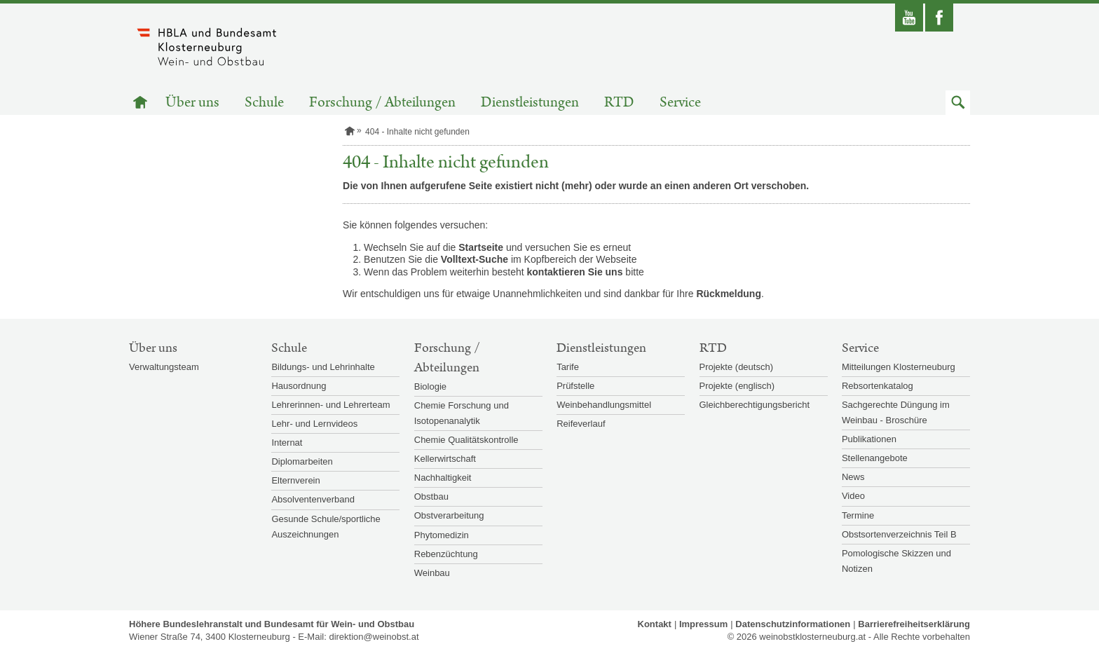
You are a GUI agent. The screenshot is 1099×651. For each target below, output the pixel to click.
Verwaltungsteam (164, 367)
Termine (858, 515)
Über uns (192, 102)
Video (853, 496)
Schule (264, 102)
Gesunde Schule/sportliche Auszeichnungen (325, 527)
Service (680, 102)
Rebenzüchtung (446, 554)
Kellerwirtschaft (445, 458)
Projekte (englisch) (737, 386)
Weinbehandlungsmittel (604, 404)
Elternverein (295, 480)
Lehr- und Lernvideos (314, 423)
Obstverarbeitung (449, 515)
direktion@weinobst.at (373, 636)
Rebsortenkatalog (877, 386)
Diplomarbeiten (301, 461)
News (853, 477)
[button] (958, 102)
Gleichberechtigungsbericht (754, 404)
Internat (286, 442)
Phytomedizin (441, 535)
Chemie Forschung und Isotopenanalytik (461, 413)
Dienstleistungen (530, 102)
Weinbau (432, 573)
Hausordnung (298, 386)
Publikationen (869, 439)
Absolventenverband (313, 499)
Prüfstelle (575, 386)
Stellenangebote (875, 458)
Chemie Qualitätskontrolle (466, 439)
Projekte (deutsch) (736, 367)
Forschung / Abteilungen (382, 102)
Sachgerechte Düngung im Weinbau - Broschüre (896, 412)
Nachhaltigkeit (443, 477)
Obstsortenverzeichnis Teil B (899, 534)
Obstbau (431, 496)
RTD (619, 102)
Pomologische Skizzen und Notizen (896, 561)
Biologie (430, 386)
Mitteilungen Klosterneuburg (898, 367)
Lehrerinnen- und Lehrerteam (330, 404)
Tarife (568, 367)
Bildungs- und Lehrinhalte (322, 367)
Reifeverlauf (581, 423)
